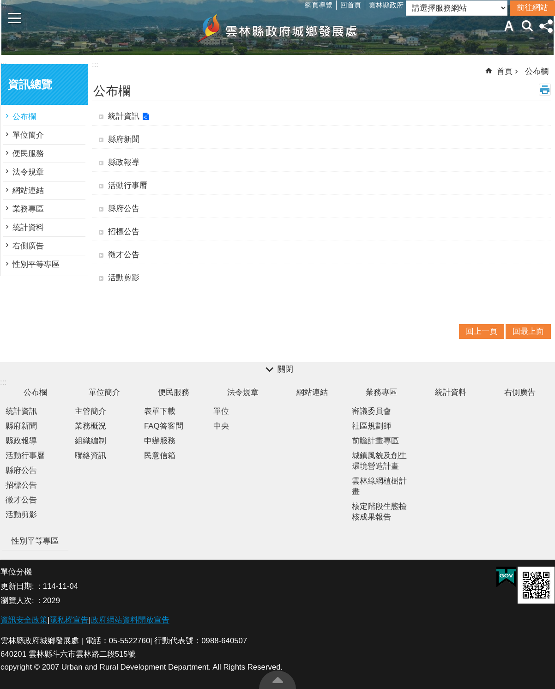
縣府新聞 (123, 139)
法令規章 (28, 172)
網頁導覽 (318, 5)
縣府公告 (123, 208)
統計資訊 (123, 116)
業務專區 (28, 209)
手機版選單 (15, 18)
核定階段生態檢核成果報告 (379, 511)
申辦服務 (159, 440)
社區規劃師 (371, 426)
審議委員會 (371, 411)
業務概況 (90, 426)
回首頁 (350, 5)
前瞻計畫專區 (375, 440)
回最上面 (277, 680)
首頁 (505, 71)
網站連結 (28, 190)
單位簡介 (28, 135)
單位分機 (16, 572)
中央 (221, 426)
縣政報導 (123, 162)
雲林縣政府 (386, 5)
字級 (509, 26)
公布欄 (24, 116)
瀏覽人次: (18, 600)
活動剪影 (123, 277)
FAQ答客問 (163, 426)
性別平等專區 (36, 264)
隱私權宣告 (69, 620)
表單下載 (159, 411)
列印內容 (545, 90)
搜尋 (527, 26)
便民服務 (28, 153)
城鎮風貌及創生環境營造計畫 (379, 461)
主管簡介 (90, 411)
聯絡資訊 (90, 455)
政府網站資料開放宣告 (130, 620)
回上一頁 (481, 331)
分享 (546, 26)
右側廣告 (28, 246)
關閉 (285, 369)
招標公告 (123, 231)
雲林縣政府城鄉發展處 (277, 28)
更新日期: (18, 586)
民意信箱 (159, 455)
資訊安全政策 (24, 620)
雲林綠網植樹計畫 (379, 486)
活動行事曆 (127, 185)
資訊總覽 (30, 85)
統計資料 (28, 227)
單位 (221, 411)
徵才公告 (123, 254)
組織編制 (90, 440)
